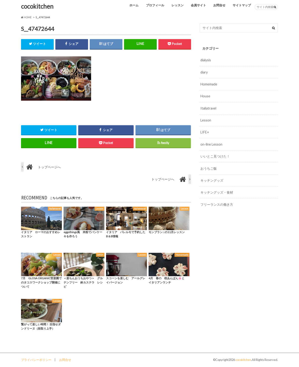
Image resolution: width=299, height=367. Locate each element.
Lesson (205, 120)
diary (204, 72)
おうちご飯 (208, 168)
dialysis (205, 60)
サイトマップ (242, 5)
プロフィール (155, 5)
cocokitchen (37, 6)
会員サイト (198, 5)
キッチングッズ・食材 (216, 192)
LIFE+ (204, 132)
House (205, 96)
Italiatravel (208, 108)
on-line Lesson (211, 144)
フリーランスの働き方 (216, 204)
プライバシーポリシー (36, 360)
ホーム (134, 5)
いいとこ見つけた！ (215, 156)
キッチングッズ (211, 180)
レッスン (177, 5)
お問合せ (219, 5)
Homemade (208, 84)
